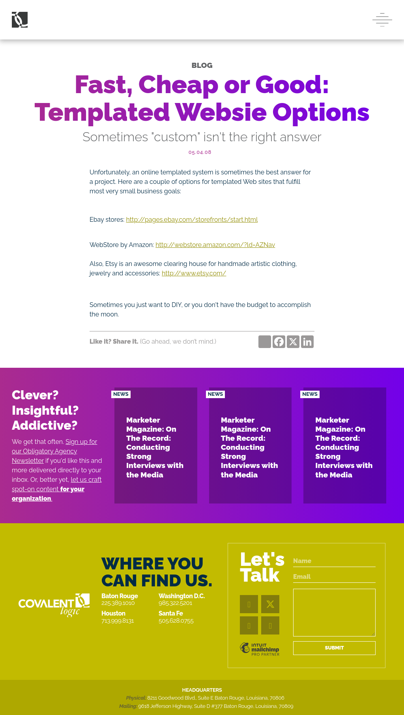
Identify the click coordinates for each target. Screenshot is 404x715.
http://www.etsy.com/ (194, 273)
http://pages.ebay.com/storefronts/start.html (192, 219)
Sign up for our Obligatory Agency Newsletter (54, 451)
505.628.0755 (176, 620)
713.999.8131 (117, 620)
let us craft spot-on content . (57, 489)
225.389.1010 (118, 602)
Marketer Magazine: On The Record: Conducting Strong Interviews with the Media (154, 447)
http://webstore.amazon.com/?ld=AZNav (215, 245)
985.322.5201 (175, 602)
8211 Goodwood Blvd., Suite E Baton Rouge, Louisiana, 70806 (215, 698)
